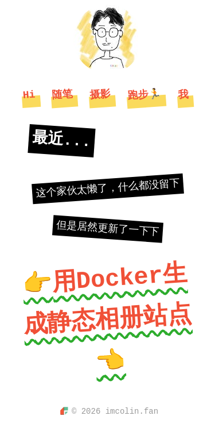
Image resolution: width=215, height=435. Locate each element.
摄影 (100, 94)
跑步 (145, 95)
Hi (29, 94)
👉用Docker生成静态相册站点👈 (107, 318)
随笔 (62, 94)
